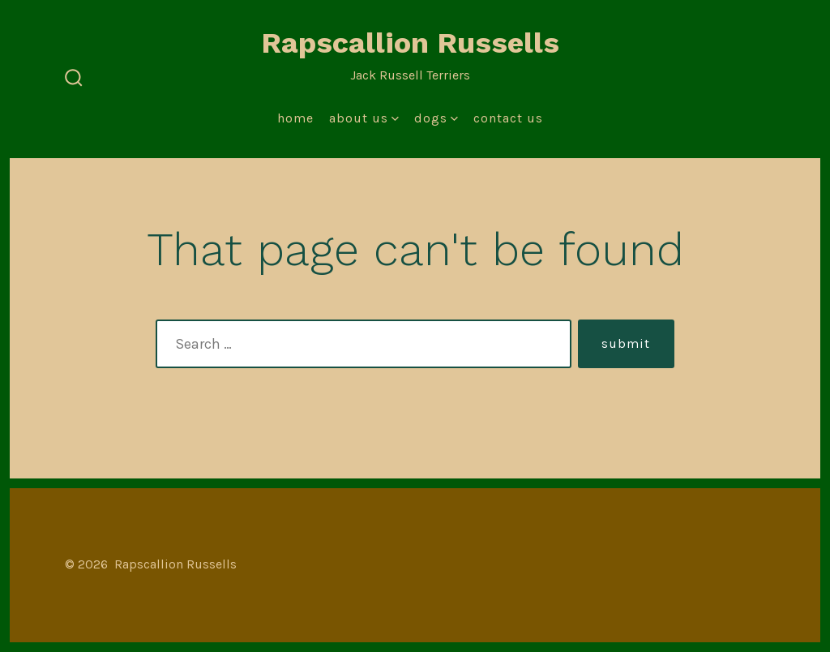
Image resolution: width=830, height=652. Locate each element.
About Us (364, 118)
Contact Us (508, 118)
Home (295, 118)
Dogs (436, 118)
